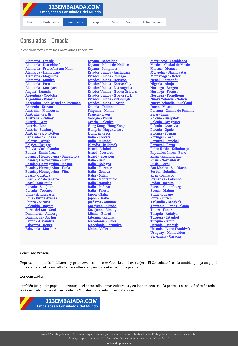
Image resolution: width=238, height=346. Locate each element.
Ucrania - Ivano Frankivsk (170, 229)
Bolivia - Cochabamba (42, 149)
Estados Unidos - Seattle (106, 103)
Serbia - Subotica (163, 172)
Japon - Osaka (98, 198)
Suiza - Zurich (161, 198)
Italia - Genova (99, 172)
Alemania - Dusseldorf (42, 65)
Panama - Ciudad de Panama (172, 111)
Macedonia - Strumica (105, 225)
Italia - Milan (97, 175)
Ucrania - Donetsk (164, 225)
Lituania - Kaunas (101, 217)
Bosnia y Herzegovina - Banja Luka (52, 156)
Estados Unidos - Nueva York (110, 95)
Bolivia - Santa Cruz (40, 153)
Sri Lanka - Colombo (165, 179)
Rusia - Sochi (160, 164)
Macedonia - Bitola (102, 221)
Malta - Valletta (99, 229)
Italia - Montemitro (102, 179)
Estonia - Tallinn (100, 107)
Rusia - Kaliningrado (165, 156)
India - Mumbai (99, 141)
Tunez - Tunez (161, 210)
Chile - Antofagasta (39, 194)
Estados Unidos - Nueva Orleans (112, 92)
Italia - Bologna (99, 164)
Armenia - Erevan (39, 107)
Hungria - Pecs (99, 133)
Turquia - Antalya (163, 214)
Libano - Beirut (99, 214)
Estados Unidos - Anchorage (109, 72)
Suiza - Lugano (161, 194)
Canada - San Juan (39, 187)
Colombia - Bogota (39, 206)
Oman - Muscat (161, 107)
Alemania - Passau (39, 84)
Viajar (130, 22)
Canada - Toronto (38, 191)
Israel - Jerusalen (101, 156)
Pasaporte (97, 22)
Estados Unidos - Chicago (107, 76)
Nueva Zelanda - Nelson (168, 99)
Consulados (75, 22)
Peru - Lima (159, 114)
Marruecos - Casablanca (168, 61)
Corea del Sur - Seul (40, 210)
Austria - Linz (35, 126)
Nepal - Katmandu (164, 80)
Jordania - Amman (102, 202)
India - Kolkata (99, 137)
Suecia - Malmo (162, 191)
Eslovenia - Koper (38, 225)
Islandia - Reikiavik (102, 145)
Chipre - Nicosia (37, 202)
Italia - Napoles (99, 183)
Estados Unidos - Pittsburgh (109, 99)
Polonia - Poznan (163, 133)
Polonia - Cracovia (164, 126)
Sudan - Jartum (162, 183)
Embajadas (51, 22)
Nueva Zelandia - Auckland (171, 103)
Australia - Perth (38, 114)
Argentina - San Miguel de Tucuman (53, 103)
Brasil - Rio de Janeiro (42, 179)
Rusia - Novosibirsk (165, 160)
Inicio (31, 22)
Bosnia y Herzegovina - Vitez (47, 172)
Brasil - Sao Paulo (38, 183)
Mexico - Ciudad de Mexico (170, 65)
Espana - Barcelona (102, 61)
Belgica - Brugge (38, 145)
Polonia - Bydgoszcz (165, 122)
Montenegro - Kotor (165, 76)
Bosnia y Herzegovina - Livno (47, 160)
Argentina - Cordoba (41, 95)
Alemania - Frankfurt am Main (48, 69)
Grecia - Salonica (100, 122)
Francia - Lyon (99, 114)
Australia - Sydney (39, 118)
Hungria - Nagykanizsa (105, 130)
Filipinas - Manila (101, 111)
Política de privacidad (119, 343)
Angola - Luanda (38, 92)
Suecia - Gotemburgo (166, 187)
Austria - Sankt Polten (42, 133)
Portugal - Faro (161, 137)
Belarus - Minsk (37, 141)
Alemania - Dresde (39, 61)
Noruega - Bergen (164, 88)
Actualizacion (152, 22)
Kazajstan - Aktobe (102, 206)
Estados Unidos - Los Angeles (110, 88)
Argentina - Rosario (40, 99)
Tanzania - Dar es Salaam (169, 206)
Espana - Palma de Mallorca (109, 65)
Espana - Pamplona (102, 69)
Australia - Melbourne (42, 111)
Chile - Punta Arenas (41, 198)
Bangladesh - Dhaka (40, 137)
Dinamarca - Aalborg (41, 214)
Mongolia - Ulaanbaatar (168, 72)
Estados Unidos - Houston (107, 80)
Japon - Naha (98, 194)
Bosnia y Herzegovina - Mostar (48, 164)
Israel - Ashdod (99, 149)
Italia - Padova (99, 187)
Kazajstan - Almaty (102, 210)
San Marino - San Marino (169, 168)
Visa (115, 22)
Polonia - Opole (162, 130)
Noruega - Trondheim (167, 95)
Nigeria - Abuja (162, 84)
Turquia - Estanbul (164, 217)
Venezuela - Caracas (165, 236)
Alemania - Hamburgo (42, 72)
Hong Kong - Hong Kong (106, 126)
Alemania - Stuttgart (41, 88)
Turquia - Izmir (162, 221)
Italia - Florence (100, 168)
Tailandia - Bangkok (165, 202)
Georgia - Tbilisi (100, 118)
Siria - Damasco (162, 175)
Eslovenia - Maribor (40, 229)
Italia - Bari (96, 160)
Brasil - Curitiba (37, 175)
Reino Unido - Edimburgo (169, 149)
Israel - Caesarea (100, 153)
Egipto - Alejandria (39, 221)
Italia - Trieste (98, 191)
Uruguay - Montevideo (167, 233)
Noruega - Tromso (164, 92)
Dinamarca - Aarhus (40, 217)
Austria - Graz (36, 122)
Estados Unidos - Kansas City (109, 84)
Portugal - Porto (162, 145)
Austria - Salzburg (39, 130)
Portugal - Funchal (164, 141)
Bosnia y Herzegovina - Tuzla (47, 168)
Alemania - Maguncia (41, 76)
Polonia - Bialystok (164, 118)
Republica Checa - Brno (168, 153)
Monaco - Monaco (163, 69)
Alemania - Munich (40, 80)
